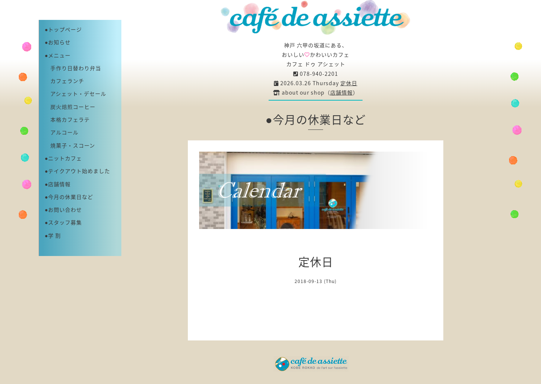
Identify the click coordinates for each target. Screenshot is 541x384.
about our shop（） (315, 92)
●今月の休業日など (69, 196)
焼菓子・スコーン (70, 145)
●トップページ (63, 29)
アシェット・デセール (75, 93)
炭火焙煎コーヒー (70, 106)
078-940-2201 (315, 73)
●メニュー (58, 55)
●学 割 (53, 235)
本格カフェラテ (67, 119)
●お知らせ (58, 42)
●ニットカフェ (63, 158)
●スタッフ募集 (63, 222)
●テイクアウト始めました (77, 171)
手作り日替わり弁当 (73, 68)
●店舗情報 (58, 184)
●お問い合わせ (63, 209)
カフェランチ (64, 80)
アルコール (62, 132)
